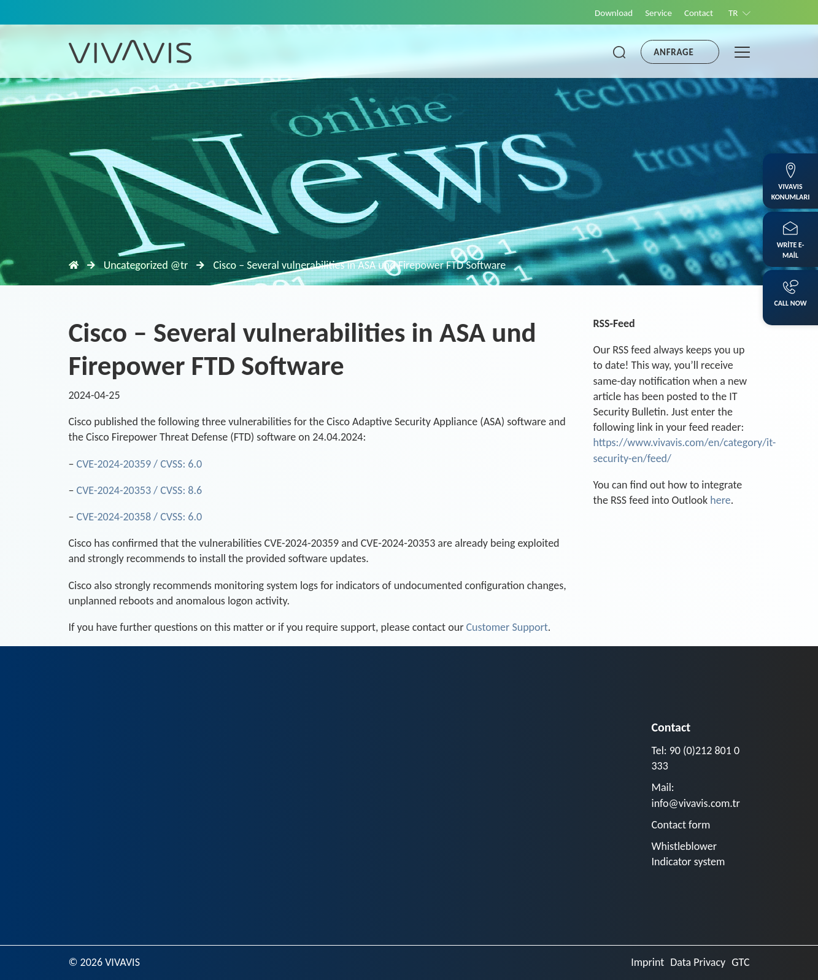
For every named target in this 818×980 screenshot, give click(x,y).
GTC (740, 962)
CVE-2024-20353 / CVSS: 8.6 (140, 490)
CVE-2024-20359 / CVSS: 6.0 (140, 464)
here (720, 500)
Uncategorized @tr (146, 265)
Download (614, 12)
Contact (698, 12)
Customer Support (507, 627)
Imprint (647, 962)
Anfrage (673, 52)
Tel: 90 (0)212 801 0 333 (696, 758)
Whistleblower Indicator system (688, 853)
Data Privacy (697, 962)
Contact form (681, 824)
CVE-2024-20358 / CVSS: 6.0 (140, 516)
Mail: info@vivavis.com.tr (696, 795)
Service (658, 12)
